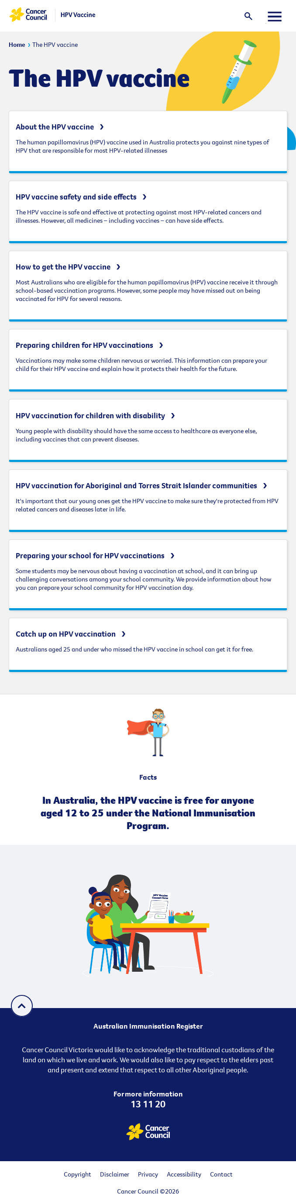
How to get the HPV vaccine (63, 267)
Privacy (148, 1174)
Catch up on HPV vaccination (66, 634)
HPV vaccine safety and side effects (76, 197)
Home (17, 44)
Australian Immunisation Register (148, 1026)
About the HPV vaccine (55, 127)
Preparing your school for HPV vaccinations (90, 555)
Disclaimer (114, 1174)
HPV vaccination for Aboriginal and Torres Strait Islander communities (136, 485)
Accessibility (184, 1174)
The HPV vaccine (55, 44)
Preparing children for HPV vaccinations (84, 345)
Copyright (77, 1174)
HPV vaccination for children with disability (90, 415)
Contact (221, 1174)
